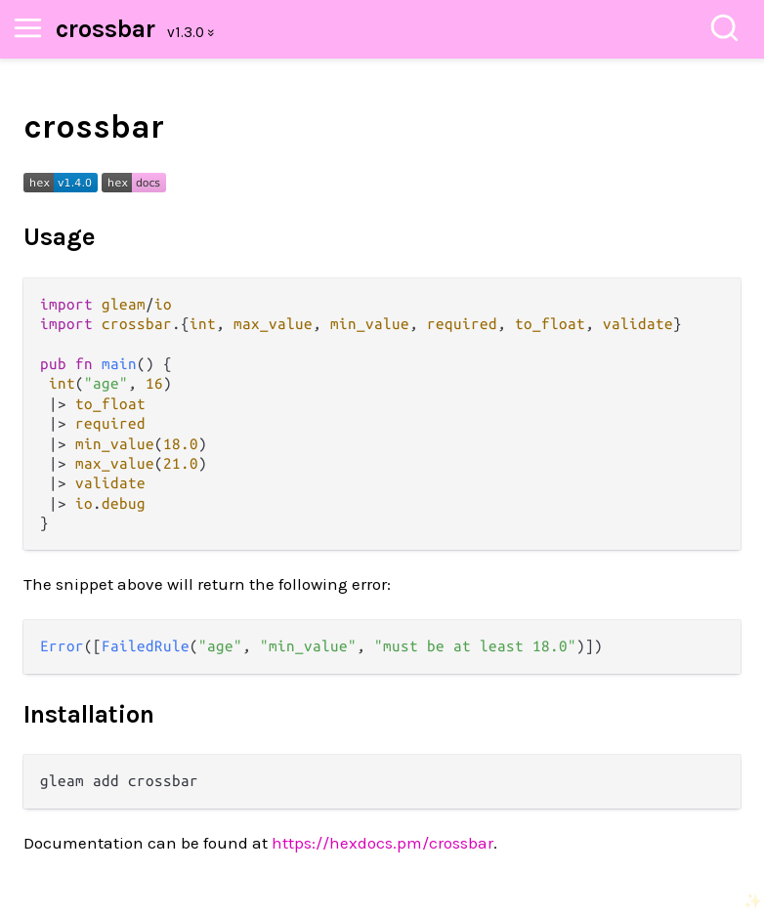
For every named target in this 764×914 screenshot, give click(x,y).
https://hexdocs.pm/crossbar (382, 842)
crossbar (105, 29)
